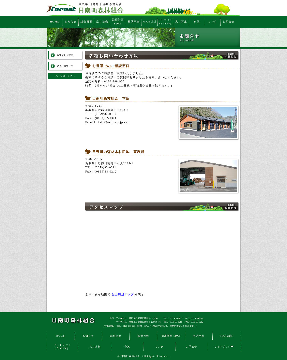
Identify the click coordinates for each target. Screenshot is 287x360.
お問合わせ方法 (65, 55)
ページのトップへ (64, 76)
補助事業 (134, 21)
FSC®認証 (150, 21)
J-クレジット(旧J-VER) (165, 22)
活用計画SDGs (118, 21)
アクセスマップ (65, 66)
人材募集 (181, 21)
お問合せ (228, 21)
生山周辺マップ (123, 294)
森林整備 (102, 21)
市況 (197, 21)
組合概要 (86, 21)
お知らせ (71, 21)
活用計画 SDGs (171, 335)
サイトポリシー (224, 346)
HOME (54, 21)
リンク (212, 21)
